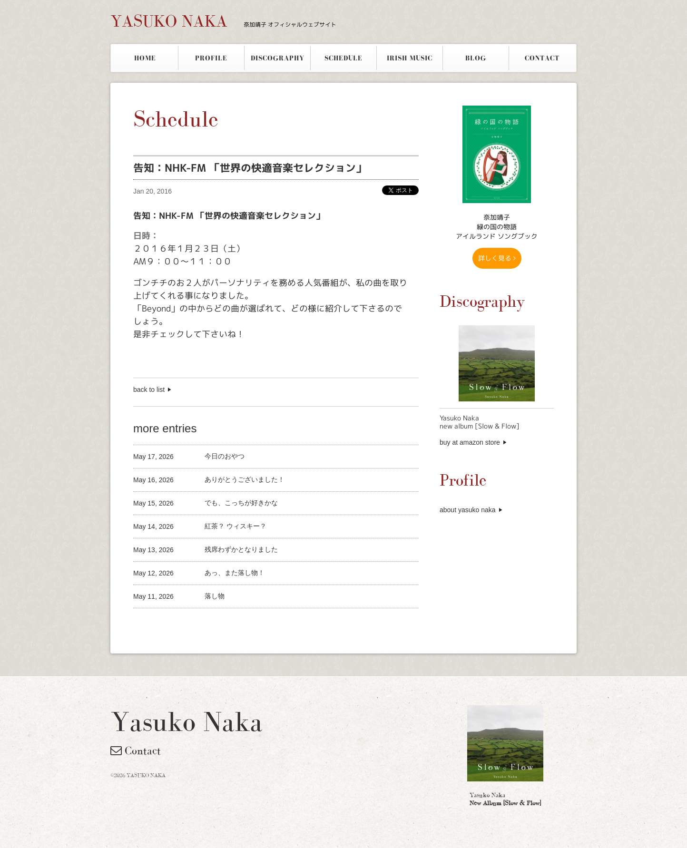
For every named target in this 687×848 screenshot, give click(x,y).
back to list (149, 389)
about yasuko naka (468, 510)
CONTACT (542, 58)
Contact (135, 750)
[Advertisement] (244, 624)
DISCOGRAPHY (277, 58)
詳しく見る (497, 258)
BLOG (475, 58)
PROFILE (211, 58)
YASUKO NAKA (223, 21)
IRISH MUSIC (409, 58)
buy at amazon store (470, 442)
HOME (145, 58)
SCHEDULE (343, 58)
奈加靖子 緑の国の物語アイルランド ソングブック (497, 227)
